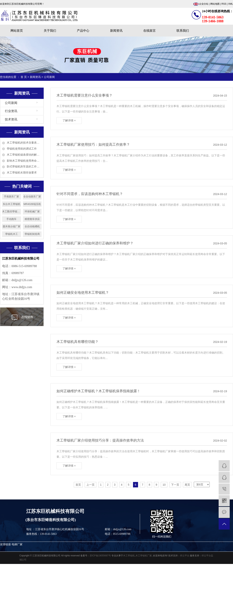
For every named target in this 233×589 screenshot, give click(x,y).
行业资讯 (11, 111)
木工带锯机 (129, 555)
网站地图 (215, 4)
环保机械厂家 (32, 211)
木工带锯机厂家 (144, 555)
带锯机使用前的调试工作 (22, 148)
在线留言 (149, 30)
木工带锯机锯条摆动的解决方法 (24, 154)
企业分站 (203, 4)
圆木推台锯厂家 (11, 226)
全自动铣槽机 (32, 226)
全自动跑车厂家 (32, 196)
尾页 (187, 484)
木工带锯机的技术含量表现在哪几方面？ (24, 142)
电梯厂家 (17, 544)
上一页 (90, 484)
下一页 (175, 484)
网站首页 (16, 30)
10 (164, 484)
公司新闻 (49, 76)
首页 (78, 484)
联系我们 (182, 30)
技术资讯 (11, 119)
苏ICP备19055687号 (100, 555)
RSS (224, 4)
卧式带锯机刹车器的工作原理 (24, 166)
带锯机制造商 (32, 234)
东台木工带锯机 (11, 204)
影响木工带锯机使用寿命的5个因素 (24, 160)
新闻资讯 (116, 30)
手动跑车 (11, 219)
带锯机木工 (11, 234)
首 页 (24, 76)
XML (230, 4)
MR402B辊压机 (32, 204)
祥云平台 (184, 555)
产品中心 (83, 30)
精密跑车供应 (32, 219)
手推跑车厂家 (11, 196)
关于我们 (50, 30)
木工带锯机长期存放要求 (22, 172)
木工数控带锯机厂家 (11, 211)
